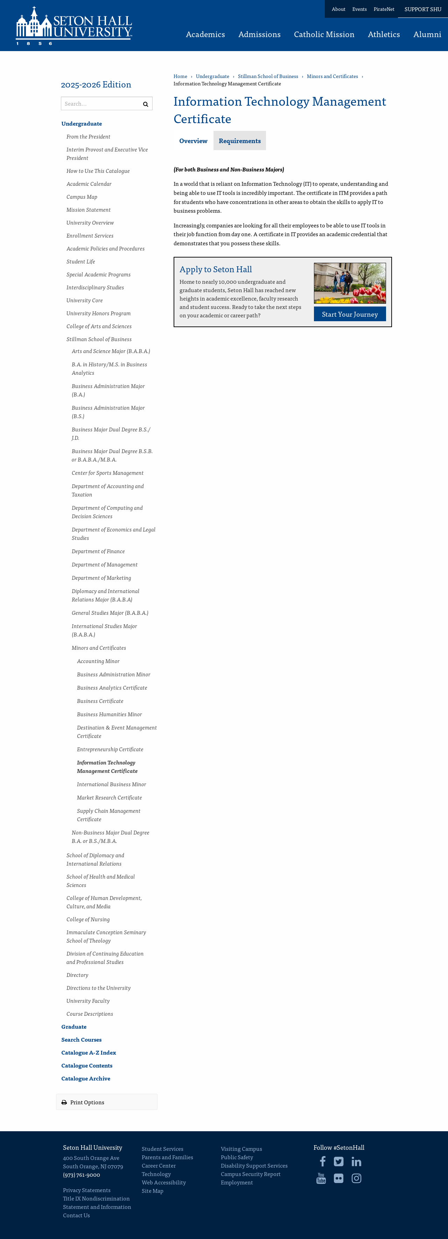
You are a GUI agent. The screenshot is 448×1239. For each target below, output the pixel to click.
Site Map (152, 1190)
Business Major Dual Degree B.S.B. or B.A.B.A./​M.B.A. (112, 455)
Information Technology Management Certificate (107, 766)
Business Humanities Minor (109, 713)
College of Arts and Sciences (99, 325)
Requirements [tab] (240, 140)
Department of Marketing (101, 577)
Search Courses (81, 1039)
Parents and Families (167, 1156)
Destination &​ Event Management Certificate (117, 731)
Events (359, 9)
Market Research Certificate (109, 797)
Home (180, 76)
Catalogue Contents (86, 1065)
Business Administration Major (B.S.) (108, 411)
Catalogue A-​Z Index (88, 1052)
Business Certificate (100, 700)
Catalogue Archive (85, 1078)
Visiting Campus (241, 1148)
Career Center (159, 1165)
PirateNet (384, 9)
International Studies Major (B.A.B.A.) (104, 630)
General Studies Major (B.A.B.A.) (110, 612)
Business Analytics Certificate (112, 687)
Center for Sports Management (108, 472)
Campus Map (81, 196)
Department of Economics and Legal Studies (114, 533)
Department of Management (105, 564)
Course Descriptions (89, 1013)
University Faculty (88, 1000)
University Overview (90, 222)
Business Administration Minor (113, 673)
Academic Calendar (89, 183)
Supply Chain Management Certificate (109, 814)
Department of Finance (98, 550)
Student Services (162, 1148)
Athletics (384, 34)
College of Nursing (88, 918)
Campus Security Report (251, 1173)
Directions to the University (98, 987)
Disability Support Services (254, 1165)
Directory (77, 974)
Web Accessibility (164, 1182)
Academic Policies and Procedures (105, 248)
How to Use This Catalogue (98, 170)
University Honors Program (98, 312)
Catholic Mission (324, 34)
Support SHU (423, 8)
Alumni (427, 34)
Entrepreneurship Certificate (110, 748)
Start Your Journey (350, 313)
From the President (88, 136)
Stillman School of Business (99, 338)
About (338, 9)
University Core (84, 299)
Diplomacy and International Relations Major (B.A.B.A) (106, 595)
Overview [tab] (193, 140)
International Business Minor (111, 783)
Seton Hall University (92, 1147)
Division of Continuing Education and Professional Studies (105, 957)
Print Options (83, 1101)
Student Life (80, 261)
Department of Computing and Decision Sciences (107, 511)
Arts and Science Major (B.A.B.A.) (111, 350)
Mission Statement (88, 209)
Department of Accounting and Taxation (108, 490)
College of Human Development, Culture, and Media (104, 901)
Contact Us (76, 1214)
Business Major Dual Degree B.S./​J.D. (111, 433)
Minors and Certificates (99, 647)
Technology (156, 1173)
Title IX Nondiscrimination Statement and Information (97, 1202)
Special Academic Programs (98, 274)
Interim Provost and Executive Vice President (107, 153)
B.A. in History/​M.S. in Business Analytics (109, 368)
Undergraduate (81, 123)
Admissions (259, 34)
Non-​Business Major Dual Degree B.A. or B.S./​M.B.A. (110, 836)
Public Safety (237, 1156)
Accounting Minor (98, 660)
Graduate (73, 1026)
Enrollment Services (90, 235)
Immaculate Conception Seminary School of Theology (106, 936)
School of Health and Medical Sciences (100, 880)
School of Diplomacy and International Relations (95, 859)
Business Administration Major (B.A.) (108, 390)
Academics (205, 34)
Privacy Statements (87, 1189)
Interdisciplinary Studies (95, 286)
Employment (237, 1182)
